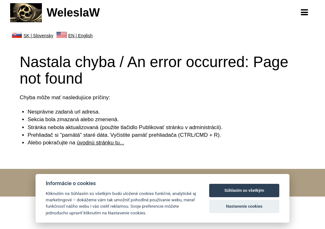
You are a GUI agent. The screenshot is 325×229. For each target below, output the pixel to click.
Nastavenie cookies (244, 206)
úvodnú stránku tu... (100, 143)
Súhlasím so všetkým (244, 190)
